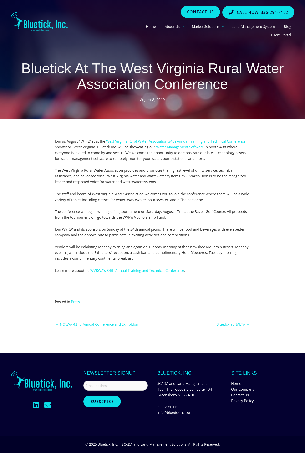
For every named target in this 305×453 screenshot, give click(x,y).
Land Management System (253, 26)
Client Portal (281, 34)
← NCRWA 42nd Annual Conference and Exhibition (96, 324)
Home (151, 26)
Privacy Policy (242, 400)
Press (75, 301)
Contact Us (240, 394)
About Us (172, 26)
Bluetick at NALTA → (233, 324)
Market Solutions (205, 26)
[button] (35, 405)
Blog (287, 26)
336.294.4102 (169, 406)
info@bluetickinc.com (175, 412)
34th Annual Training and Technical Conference (206, 141)
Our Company (242, 389)
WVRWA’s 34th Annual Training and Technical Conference (137, 270)
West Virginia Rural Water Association (136, 141)
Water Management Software (180, 146)
